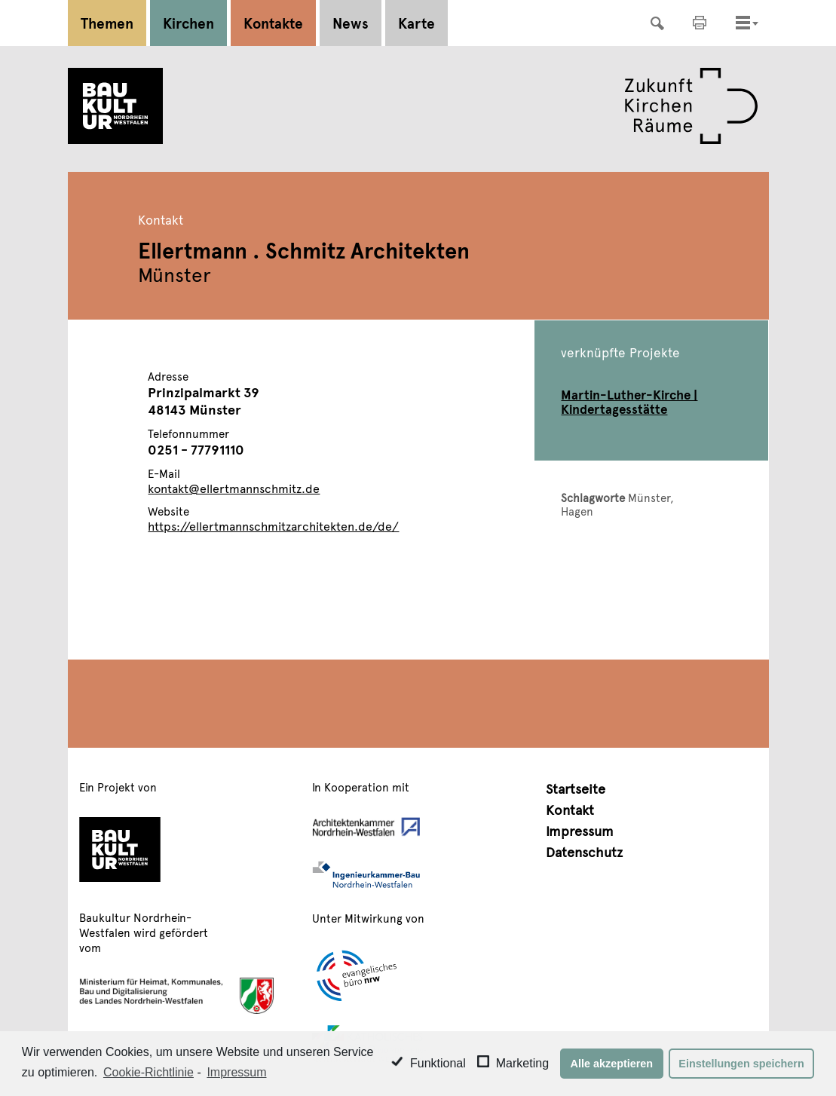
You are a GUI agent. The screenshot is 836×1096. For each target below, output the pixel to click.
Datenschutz (584, 851)
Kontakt (570, 809)
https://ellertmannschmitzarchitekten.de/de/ (273, 525)
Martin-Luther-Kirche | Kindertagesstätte (629, 401)
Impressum (580, 830)
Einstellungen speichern (741, 1064)
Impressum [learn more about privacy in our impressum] (236, 1072)
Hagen (577, 511)
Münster (649, 497)
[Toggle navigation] (743, 22)
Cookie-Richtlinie (148, 1072)
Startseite (575, 788)
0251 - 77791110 (196, 449)
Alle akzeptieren (612, 1064)
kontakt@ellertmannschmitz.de (234, 487)
